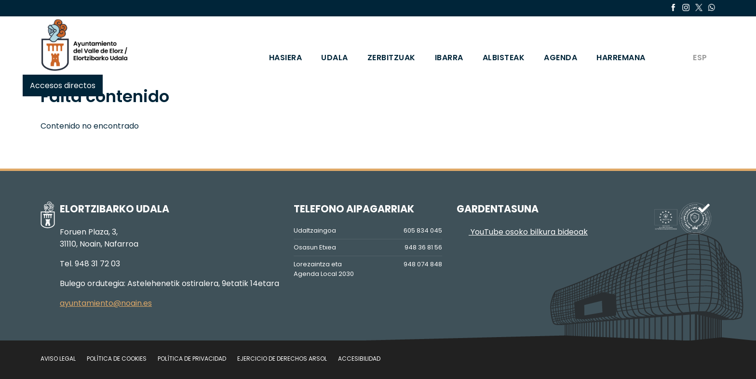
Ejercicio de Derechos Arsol (282, 358)
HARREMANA (621, 57)
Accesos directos (62, 85)
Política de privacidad (192, 358)
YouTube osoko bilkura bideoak (522, 231)
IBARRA (449, 57)
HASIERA (285, 57)
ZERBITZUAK (391, 57)
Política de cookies (117, 358)
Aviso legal (58, 358)
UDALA (334, 57)
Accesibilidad (359, 358)
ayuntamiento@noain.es (106, 303)
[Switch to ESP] (699, 44)
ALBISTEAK (504, 57)
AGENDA (560, 57)
